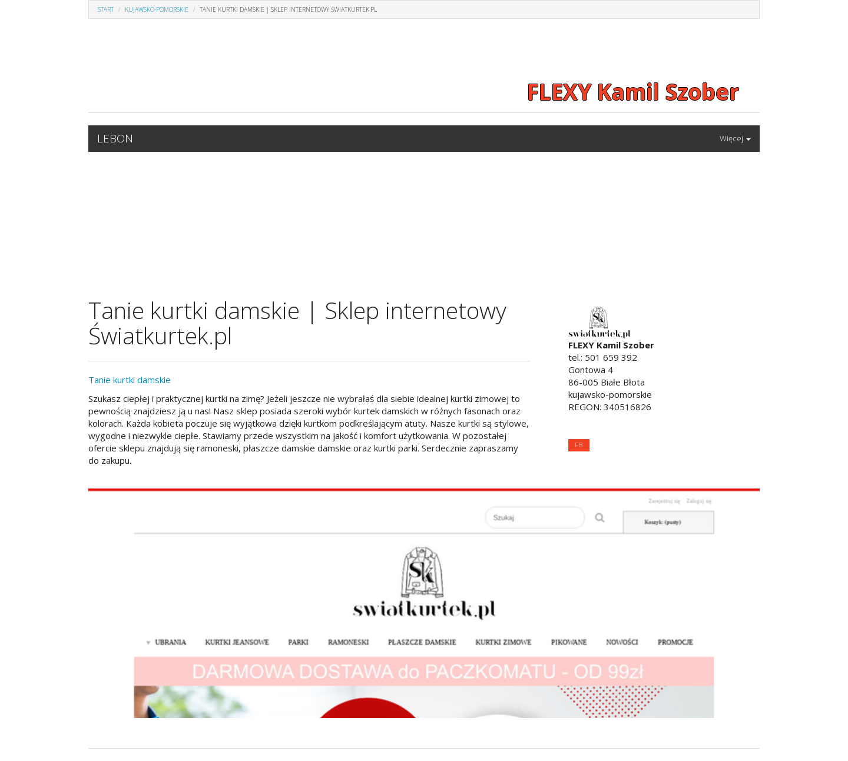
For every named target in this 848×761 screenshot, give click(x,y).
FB (578, 444)
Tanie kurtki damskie (129, 380)
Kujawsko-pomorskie (156, 9)
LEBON (115, 138)
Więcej (735, 138)
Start (106, 9)
